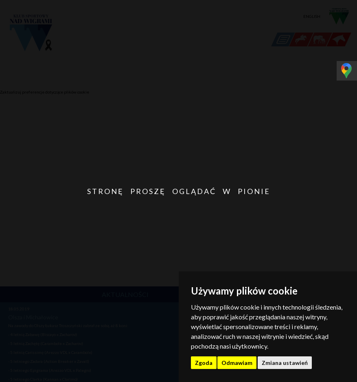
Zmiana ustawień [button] (285, 362)
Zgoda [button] (203, 362)
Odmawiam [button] (236, 362)
